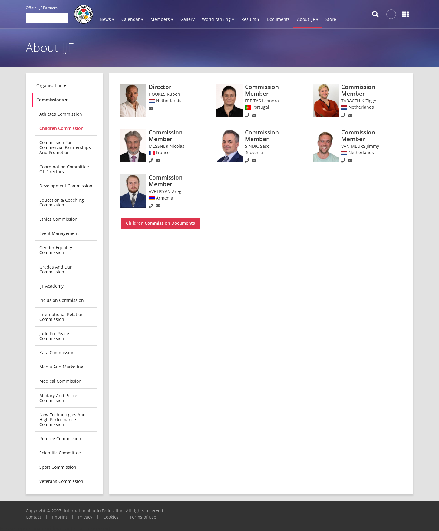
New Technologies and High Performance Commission (62, 419)
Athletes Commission (60, 114)
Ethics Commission (58, 219)
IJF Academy (51, 286)
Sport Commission (57, 467)
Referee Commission (60, 438)
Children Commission (61, 128)
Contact (33, 517)
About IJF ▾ (307, 19)
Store (330, 19)
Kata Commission (56, 352)
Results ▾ (250, 19)
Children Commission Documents (160, 223)
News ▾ (107, 19)
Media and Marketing (61, 367)
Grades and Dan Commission (56, 269)
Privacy (85, 517)
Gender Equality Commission (55, 250)
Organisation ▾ (51, 85)
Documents (278, 19)
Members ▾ (161, 19)
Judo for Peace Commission (54, 336)
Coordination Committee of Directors (64, 169)
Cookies (111, 517)
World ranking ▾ (218, 19)
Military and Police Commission (58, 398)
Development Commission (65, 186)
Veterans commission (61, 481)
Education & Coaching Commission (61, 202)
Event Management (59, 233)
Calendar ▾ (132, 19)
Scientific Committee (60, 453)
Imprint (59, 517)
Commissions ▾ (51, 100)
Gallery (187, 19)
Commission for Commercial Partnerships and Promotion (65, 147)
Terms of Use (143, 517)
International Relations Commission (62, 317)
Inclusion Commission (61, 300)
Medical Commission (60, 381)
